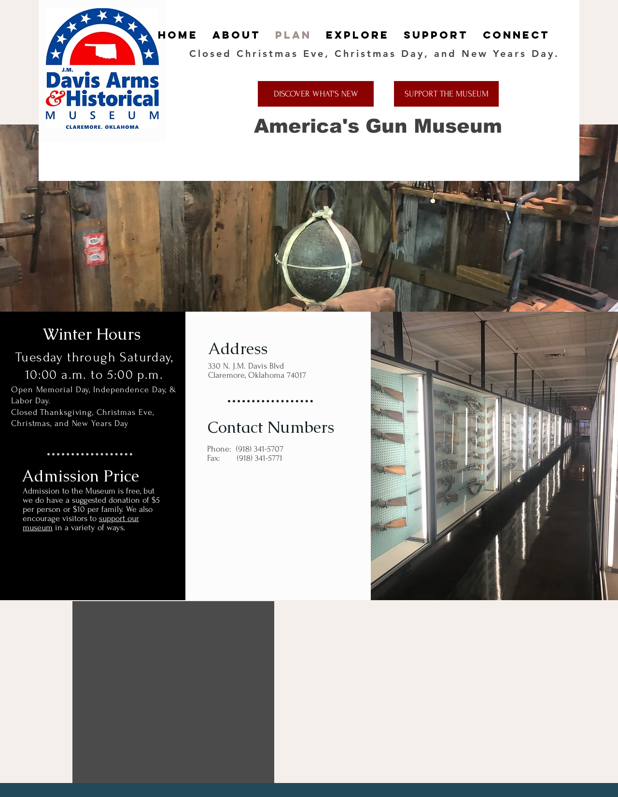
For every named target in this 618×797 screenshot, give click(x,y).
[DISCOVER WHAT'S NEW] (316, 94)
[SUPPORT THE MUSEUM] (446, 94)
